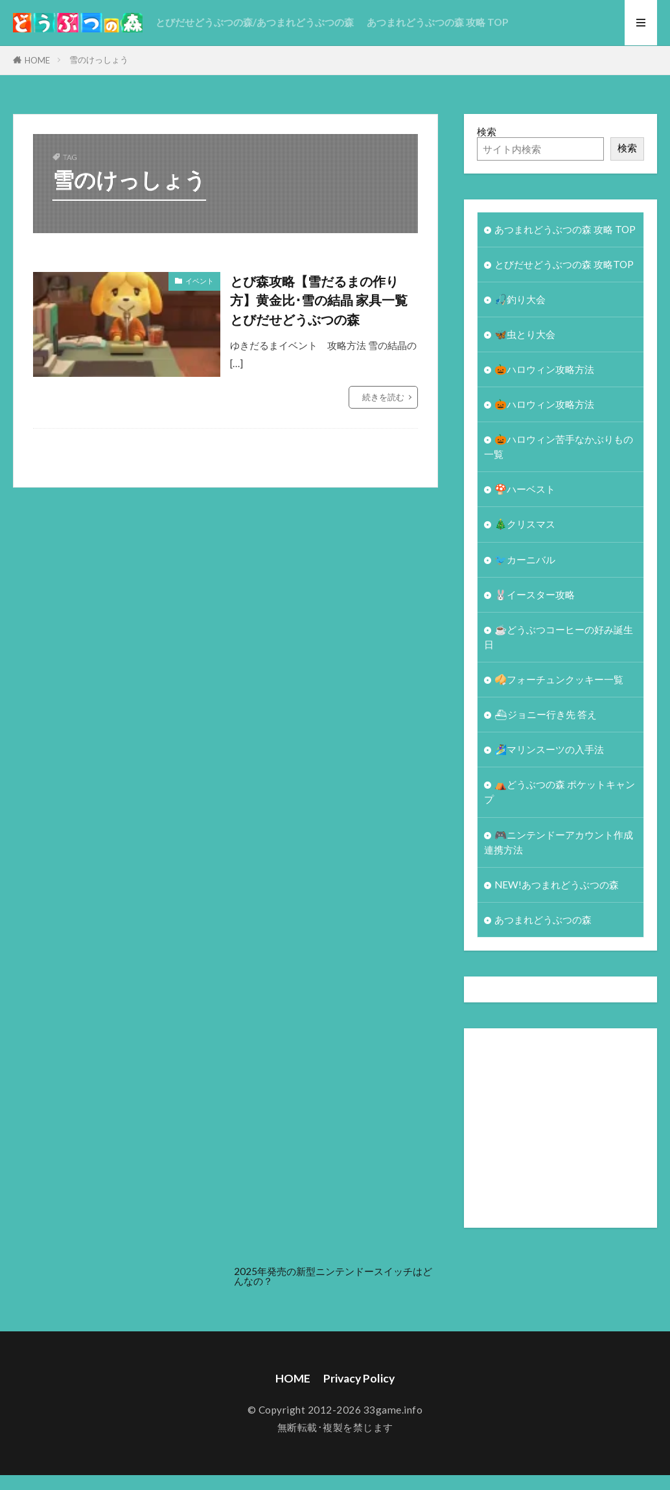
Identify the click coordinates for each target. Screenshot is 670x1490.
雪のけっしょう (98, 59)
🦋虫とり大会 (524, 334)
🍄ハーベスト (524, 489)
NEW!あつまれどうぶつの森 (556, 884)
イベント (199, 281)
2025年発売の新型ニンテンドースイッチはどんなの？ (333, 1276)
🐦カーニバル (524, 559)
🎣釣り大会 (520, 299)
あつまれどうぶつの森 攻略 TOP (437, 22)
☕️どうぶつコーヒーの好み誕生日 (558, 637)
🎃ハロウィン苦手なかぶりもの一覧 (558, 446)
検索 (486, 131)
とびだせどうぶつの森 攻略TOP (564, 264)
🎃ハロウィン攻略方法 (544, 369)
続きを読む (383, 397)
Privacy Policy (359, 1378)
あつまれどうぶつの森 (543, 919)
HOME (37, 60)
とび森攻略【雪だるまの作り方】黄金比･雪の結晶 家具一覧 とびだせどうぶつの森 (319, 300)
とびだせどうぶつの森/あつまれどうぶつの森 (255, 22)
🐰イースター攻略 (534, 594)
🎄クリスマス (524, 524)
